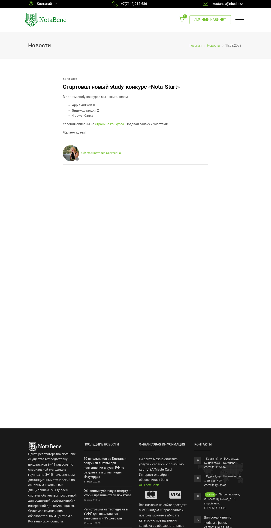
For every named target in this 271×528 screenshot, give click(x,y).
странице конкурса (109, 124)
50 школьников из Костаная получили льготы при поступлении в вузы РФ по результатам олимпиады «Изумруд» (105, 468)
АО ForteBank (149, 485)
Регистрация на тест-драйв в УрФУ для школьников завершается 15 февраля (106, 513)
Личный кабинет (210, 20)
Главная (196, 45)
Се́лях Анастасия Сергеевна (101, 153)
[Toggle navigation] (239, 19)
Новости (213, 45)
